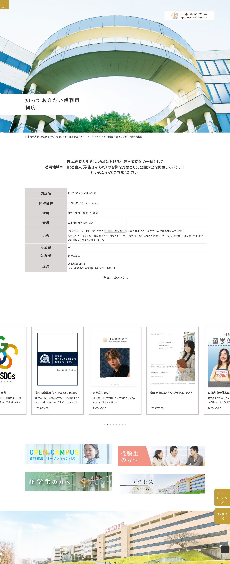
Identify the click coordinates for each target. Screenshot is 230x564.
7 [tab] (122, 425)
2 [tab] (108, 425)
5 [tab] (117, 425)
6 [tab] (120, 425)
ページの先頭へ (225, 550)
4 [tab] (114, 425)
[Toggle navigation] (4, 4)
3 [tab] (111, 425)
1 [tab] (105, 425)
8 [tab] (125, 425)
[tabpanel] (54, 370)
